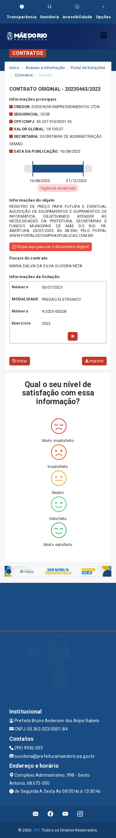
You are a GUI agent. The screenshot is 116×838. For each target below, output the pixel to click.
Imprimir (94, 361)
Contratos (24, 75)
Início (14, 67)
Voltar (19, 361)
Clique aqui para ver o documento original (50, 247)
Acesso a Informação (45, 67)
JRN (36, 830)
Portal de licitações (88, 67)
